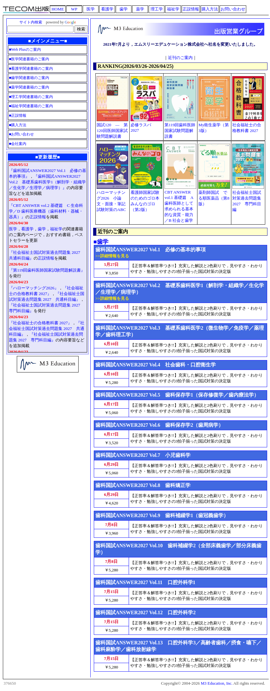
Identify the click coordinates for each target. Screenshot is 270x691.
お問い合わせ (22, 134)
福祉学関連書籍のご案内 (32, 106)
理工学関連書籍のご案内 (32, 97)
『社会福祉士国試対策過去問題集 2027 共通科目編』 (46, 328)
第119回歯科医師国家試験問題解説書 (179, 130)
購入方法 (18, 125)
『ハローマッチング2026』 (34, 288)
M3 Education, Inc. (216, 683)
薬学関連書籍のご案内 (30, 87)
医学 (13, 229)
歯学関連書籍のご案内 (30, 78)
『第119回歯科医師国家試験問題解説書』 (47, 270)
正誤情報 (18, 115)
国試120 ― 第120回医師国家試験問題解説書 (112, 130)
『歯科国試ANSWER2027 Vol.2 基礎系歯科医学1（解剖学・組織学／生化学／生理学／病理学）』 (47, 182)
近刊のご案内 (180, 57)
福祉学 (56, 229)
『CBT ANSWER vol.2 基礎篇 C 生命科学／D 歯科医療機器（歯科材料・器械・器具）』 (46, 211)
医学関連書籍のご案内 (30, 59)
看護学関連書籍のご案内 (32, 68)
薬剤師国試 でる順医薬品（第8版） (213, 198)
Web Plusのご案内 (26, 49)
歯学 (42, 229)
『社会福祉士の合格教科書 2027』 (40, 322)
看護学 (27, 229)
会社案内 (18, 143)
